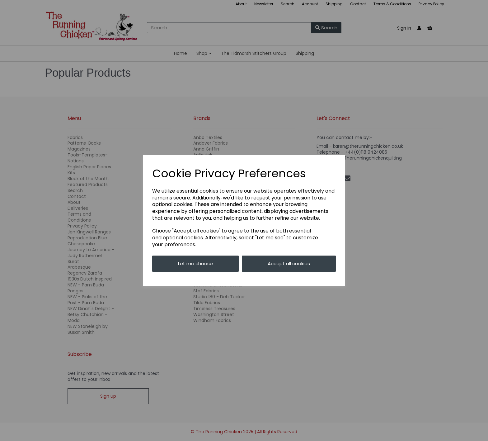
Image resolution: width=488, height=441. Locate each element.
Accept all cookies (289, 263)
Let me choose (195, 263)
